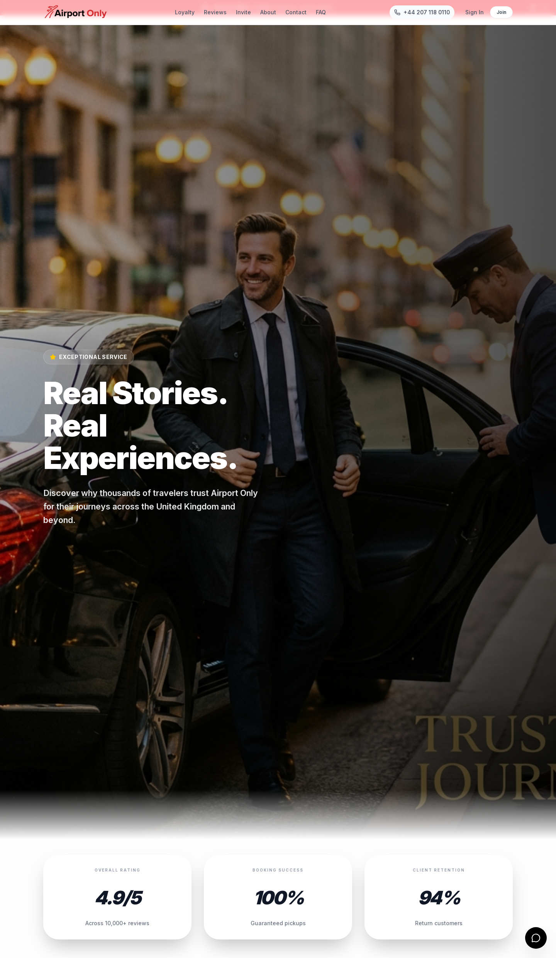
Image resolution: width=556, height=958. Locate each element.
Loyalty (185, 12)
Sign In (474, 12)
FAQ (321, 12)
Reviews (215, 12)
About (268, 12)
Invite (243, 12)
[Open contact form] (536, 938)
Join (501, 12)
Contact (296, 12)
